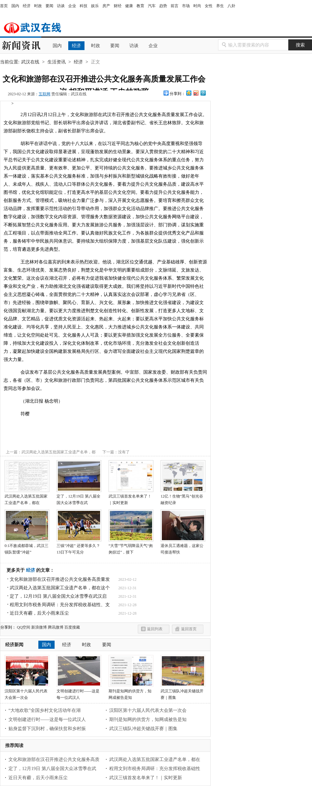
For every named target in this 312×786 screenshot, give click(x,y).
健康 (129, 6)
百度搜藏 (72, 627)
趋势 (163, 6)
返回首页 (189, 629)
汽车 (152, 6)
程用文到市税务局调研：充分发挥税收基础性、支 (60, 604)
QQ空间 (23, 627)
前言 (174, 6)
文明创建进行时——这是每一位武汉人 (79, 692)
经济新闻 (14, 644)
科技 (83, 6)
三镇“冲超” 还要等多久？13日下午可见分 (79, 546)
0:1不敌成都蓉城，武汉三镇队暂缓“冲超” (27, 546)
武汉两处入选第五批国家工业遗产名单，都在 (27, 497)
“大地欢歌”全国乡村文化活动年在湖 (44, 710)
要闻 (49, 6)
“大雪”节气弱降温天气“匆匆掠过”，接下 (131, 546)
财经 (118, 6)
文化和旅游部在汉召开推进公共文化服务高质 (53, 759)
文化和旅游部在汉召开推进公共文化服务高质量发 (60, 579)
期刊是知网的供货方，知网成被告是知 (131, 692)
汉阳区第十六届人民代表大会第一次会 (27, 692)
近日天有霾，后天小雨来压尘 (39, 613)
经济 (27, 6)
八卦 (231, 6)
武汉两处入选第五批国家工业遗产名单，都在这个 (60, 587)
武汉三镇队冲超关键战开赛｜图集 (183, 692)
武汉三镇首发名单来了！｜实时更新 (131, 497)
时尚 (197, 6)
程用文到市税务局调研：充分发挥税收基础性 (154, 768)
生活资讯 (56, 62)
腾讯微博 (55, 627)
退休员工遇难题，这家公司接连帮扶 (183, 546)
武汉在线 (35, 27)
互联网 (44, 94)
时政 (38, 6)
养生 (220, 6)
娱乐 (95, 6)
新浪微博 (39, 627)
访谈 (61, 6)
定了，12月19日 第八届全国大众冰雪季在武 (79, 497)
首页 (4, 6)
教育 (140, 6)
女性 (209, 6)
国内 (15, 6)
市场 (186, 6)
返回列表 (154, 629)
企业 (72, 6)
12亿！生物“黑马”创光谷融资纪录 (183, 497)
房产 (106, 6)
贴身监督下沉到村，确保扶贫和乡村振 (47, 728)
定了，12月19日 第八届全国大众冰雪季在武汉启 (58, 596)
